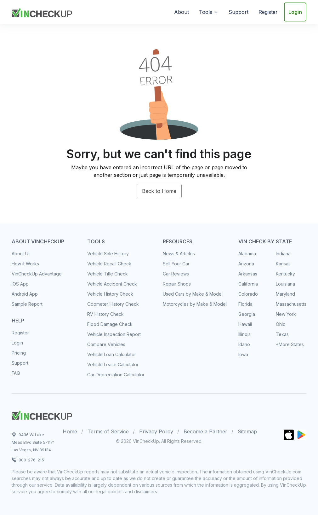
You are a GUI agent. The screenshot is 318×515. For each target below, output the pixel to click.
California (248, 283)
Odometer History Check (113, 304)
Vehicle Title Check (107, 273)
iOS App (20, 283)
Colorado (248, 294)
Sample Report (27, 304)
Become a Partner (205, 431)
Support (238, 12)
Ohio (281, 324)
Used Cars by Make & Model (193, 294)
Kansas (283, 263)
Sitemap (247, 431)
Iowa (243, 354)
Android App (25, 294)
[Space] (42, 414)
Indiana (283, 253)
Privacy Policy (156, 431)
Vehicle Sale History (108, 253)
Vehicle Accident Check (112, 283)
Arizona (246, 263)
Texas (282, 334)
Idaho (244, 344)
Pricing (19, 353)
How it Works (25, 263)
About (181, 12)
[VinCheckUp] (42, 11)
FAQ (16, 373)
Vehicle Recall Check (109, 263)
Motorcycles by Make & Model (195, 304)
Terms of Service (108, 431)
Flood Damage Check (110, 324)
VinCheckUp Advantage (37, 273)
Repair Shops (177, 283)
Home (70, 431)
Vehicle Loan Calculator (111, 354)
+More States (290, 344)
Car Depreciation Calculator (116, 374)
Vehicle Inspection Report (114, 334)
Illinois (244, 334)
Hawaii (245, 324)
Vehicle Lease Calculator (113, 364)
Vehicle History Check (110, 294)
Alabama (247, 253)
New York (286, 314)
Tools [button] (205, 12)
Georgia (246, 314)
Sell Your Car (176, 263)
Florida (245, 304)
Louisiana (285, 283)
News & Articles (179, 253)
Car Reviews (176, 273)
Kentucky (285, 273)
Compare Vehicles (106, 344)
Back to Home (159, 191)
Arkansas (247, 273)
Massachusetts (291, 304)
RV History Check (105, 314)
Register (268, 12)
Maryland (285, 294)
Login (295, 12)
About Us (21, 253)
